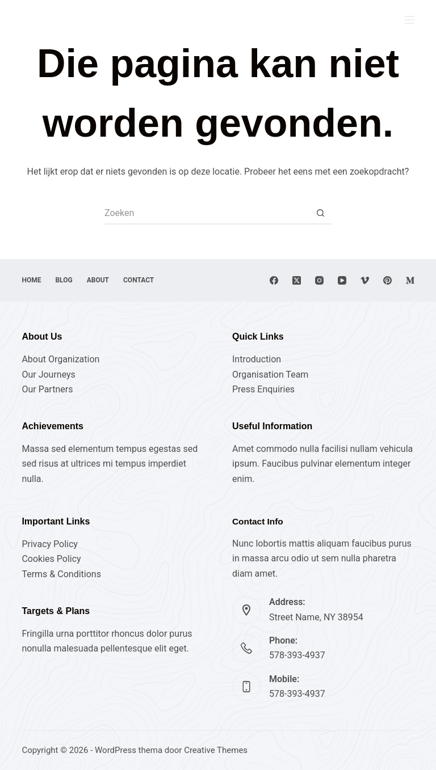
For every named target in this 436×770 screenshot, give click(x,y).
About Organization (60, 359)
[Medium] (410, 280)
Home (31, 280)
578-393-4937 (297, 655)
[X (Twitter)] (296, 280)
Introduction (256, 359)
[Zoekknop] (320, 213)
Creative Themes (216, 750)
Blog (63, 280)
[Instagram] (319, 280)
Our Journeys (48, 374)
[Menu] (409, 20)
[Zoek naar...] (206, 213)
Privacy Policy (50, 544)
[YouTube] (342, 280)
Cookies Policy (51, 558)
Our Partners (47, 389)
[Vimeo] (364, 280)
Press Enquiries (263, 389)
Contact (138, 280)
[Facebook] (274, 280)
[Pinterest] (387, 280)
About (98, 280)
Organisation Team (270, 374)
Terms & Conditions (61, 574)
